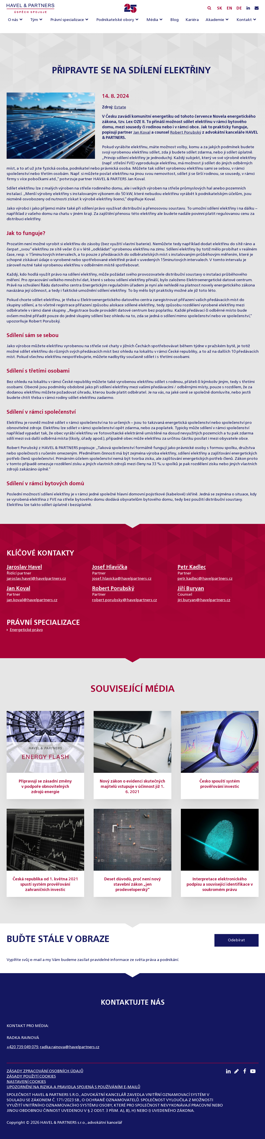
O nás (13, 20)
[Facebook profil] (246, 1071)
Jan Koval (141, 133)
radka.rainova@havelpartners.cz (69, 1047)
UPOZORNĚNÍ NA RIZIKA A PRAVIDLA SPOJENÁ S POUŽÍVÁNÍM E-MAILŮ (73, 1087)
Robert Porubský (185, 133)
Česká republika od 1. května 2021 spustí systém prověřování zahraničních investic (45, 884)
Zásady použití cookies (31, 1076)
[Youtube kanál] (254, 1071)
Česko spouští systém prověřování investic (219, 784)
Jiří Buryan (191, 588)
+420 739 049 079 (22, 1047)
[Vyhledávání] (209, 8)
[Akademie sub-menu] (227, 20)
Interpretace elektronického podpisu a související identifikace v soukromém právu (220, 884)
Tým (34, 20)
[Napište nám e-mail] (257, 8)
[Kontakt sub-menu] (255, 20)
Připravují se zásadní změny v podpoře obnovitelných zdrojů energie (45, 786)
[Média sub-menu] (161, 20)
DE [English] (239, 8)
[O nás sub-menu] (21, 20)
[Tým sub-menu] (41, 20)
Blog (174, 20)
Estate (120, 107)
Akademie (215, 20)
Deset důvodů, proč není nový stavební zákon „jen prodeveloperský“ (132, 884)
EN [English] (229, 8)
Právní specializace (67, 20)
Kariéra (192, 20)
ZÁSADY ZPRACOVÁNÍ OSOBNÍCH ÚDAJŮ (45, 1071)
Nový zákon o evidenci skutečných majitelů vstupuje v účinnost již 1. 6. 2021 (132, 786)
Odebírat (236, 940)
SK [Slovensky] (219, 8)
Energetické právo (26, 630)
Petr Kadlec (192, 567)
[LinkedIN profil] (248, 8)
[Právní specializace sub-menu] (87, 20)
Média (152, 20)
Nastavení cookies (26, 1082)
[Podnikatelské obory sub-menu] (137, 20)
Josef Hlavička (109, 567)
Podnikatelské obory (115, 20)
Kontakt (244, 20)
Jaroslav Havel (24, 567)
